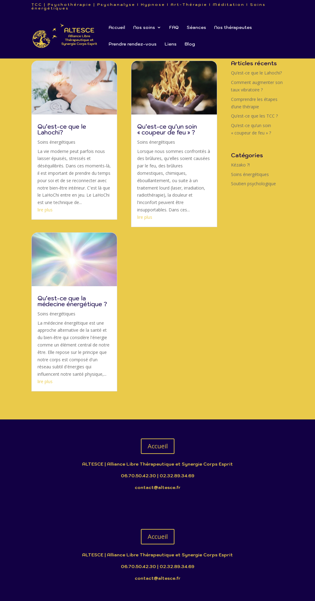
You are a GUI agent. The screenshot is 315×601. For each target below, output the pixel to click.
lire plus (45, 210)
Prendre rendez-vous (133, 44)
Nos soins (144, 27)
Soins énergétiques (56, 142)
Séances (196, 27)
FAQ (174, 27)
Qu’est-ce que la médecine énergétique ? (72, 301)
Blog (190, 44)
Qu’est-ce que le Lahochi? (62, 129)
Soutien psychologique (253, 183)
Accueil (117, 27)
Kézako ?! (240, 165)
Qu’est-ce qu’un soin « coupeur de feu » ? (167, 129)
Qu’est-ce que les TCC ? (254, 116)
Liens (171, 44)
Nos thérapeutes (233, 27)
